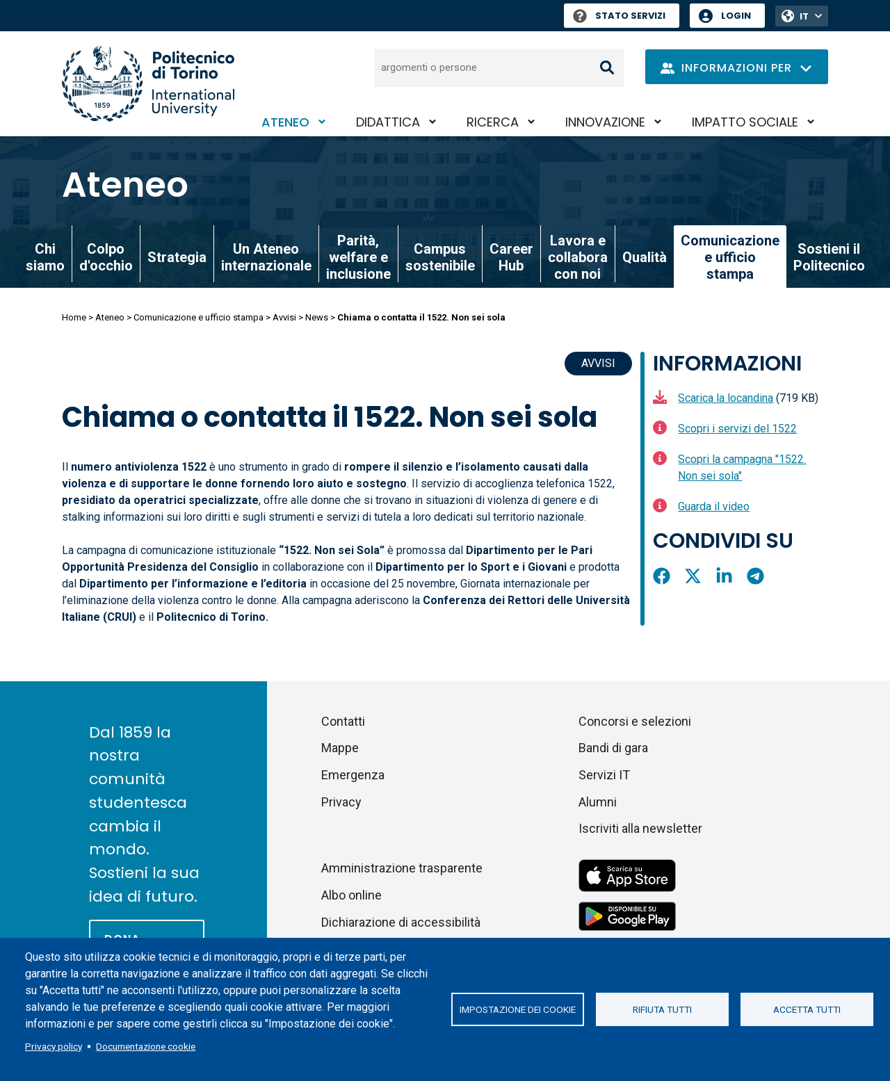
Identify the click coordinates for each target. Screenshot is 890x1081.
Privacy (341, 802)
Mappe (340, 747)
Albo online (351, 895)
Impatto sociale (745, 122)
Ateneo (285, 122)
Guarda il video (714, 506)
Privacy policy (53, 1046)
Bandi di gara (613, 747)
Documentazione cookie (145, 1046)
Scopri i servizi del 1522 (737, 428)
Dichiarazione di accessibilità (400, 922)
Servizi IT (604, 774)
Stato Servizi (619, 15)
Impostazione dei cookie (518, 1009)
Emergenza (353, 774)
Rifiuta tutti (662, 1009)
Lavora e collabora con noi (578, 257)
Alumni (597, 802)
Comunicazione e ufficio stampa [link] (730, 257)
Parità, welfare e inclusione (358, 257)
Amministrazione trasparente (402, 868)
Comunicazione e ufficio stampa (199, 317)
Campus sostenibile (440, 257)
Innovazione (605, 122)
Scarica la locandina (725, 398)
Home (74, 317)
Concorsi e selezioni (634, 721)
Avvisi (284, 317)
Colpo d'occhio (106, 257)
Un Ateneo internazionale (266, 257)
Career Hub (511, 257)
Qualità (644, 257)
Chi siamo (45, 257)
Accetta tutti (807, 1009)
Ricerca (493, 122)
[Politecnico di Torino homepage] (148, 84)
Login (736, 15)
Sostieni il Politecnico (829, 257)
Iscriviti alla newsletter (640, 828)
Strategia (177, 257)
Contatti (343, 721)
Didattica (388, 122)
